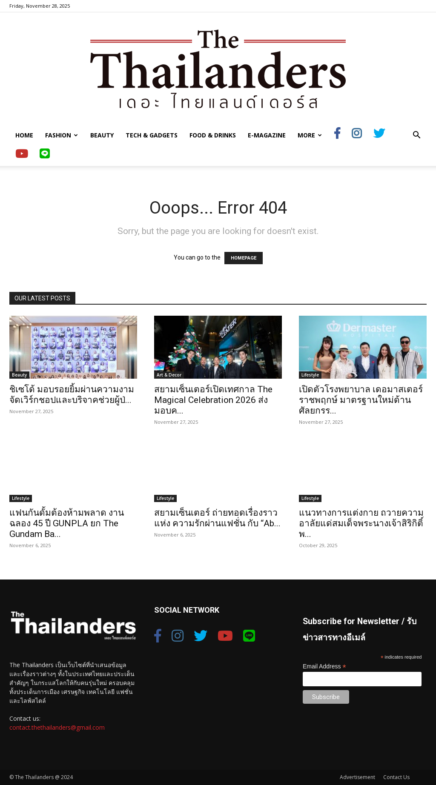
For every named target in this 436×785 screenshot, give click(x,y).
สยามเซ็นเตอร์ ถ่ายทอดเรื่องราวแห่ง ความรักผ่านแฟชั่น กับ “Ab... (217, 518)
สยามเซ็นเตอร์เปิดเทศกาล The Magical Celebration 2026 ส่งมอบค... (213, 400)
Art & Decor (169, 375)
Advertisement (357, 777)
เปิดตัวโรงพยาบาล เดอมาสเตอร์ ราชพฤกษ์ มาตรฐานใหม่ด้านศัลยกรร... (361, 400)
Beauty (102, 135)
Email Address (324, 666)
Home (24, 135)
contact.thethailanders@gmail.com (57, 727)
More (310, 135)
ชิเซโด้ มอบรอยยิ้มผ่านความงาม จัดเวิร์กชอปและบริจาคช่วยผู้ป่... (71, 394)
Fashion (61, 135)
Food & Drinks (212, 135)
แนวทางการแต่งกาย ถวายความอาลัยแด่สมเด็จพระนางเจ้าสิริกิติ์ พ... (361, 523)
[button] (416, 136)
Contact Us (396, 777)
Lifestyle (310, 375)
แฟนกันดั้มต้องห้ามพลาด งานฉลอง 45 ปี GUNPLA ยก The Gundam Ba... (66, 523)
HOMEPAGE (243, 258)
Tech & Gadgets (152, 135)
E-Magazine (267, 135)
